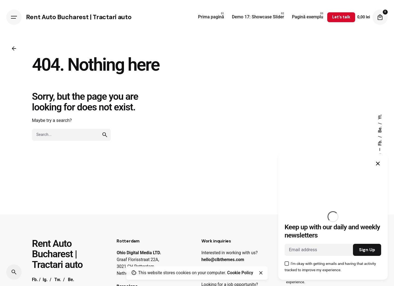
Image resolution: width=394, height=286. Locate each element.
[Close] (260, 272)
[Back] (14, 48)
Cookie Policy (240, 272)
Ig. (45, 279)
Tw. (57, 279)
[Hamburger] (14, 17)
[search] (105, 135)
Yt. (380, 116)
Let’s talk (341, 17)
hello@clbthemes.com (222, 259)
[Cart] (380, 17)
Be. (380, 129)
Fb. (380, 142)
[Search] (14, 272)
